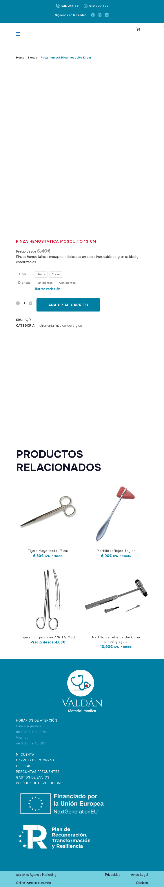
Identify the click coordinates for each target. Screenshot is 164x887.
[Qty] (24, 303)
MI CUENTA (25, 755)
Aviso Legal (139, 875)
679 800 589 (98, 6)
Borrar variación (47, 289)
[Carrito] (138, 29)
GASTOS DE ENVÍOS (32, 777)
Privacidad (112, 875)
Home (20, 57)
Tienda (32, 57)
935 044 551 (70, 6)
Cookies (142, 883)
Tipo (22, 274)
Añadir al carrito (68, 305)
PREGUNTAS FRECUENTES (38, 772)
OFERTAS (23, 766)
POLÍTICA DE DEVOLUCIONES (40, 783)
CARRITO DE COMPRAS (35, 760)
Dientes (24, 282)
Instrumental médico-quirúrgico (59, 326)
